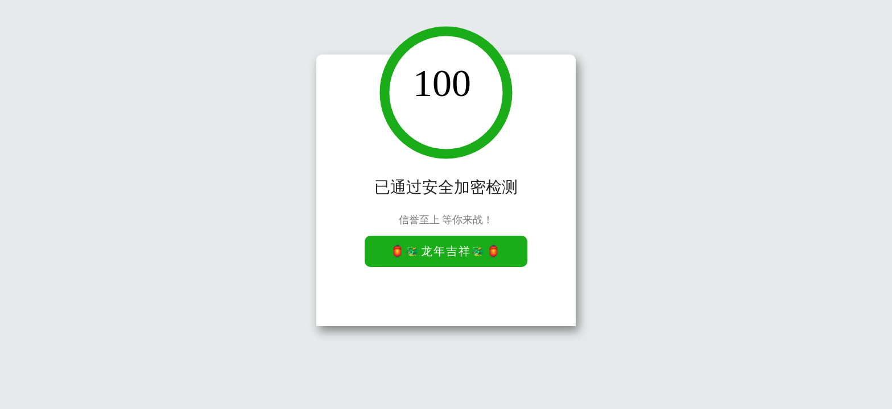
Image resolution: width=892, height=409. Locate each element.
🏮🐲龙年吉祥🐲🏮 (446, 251)
